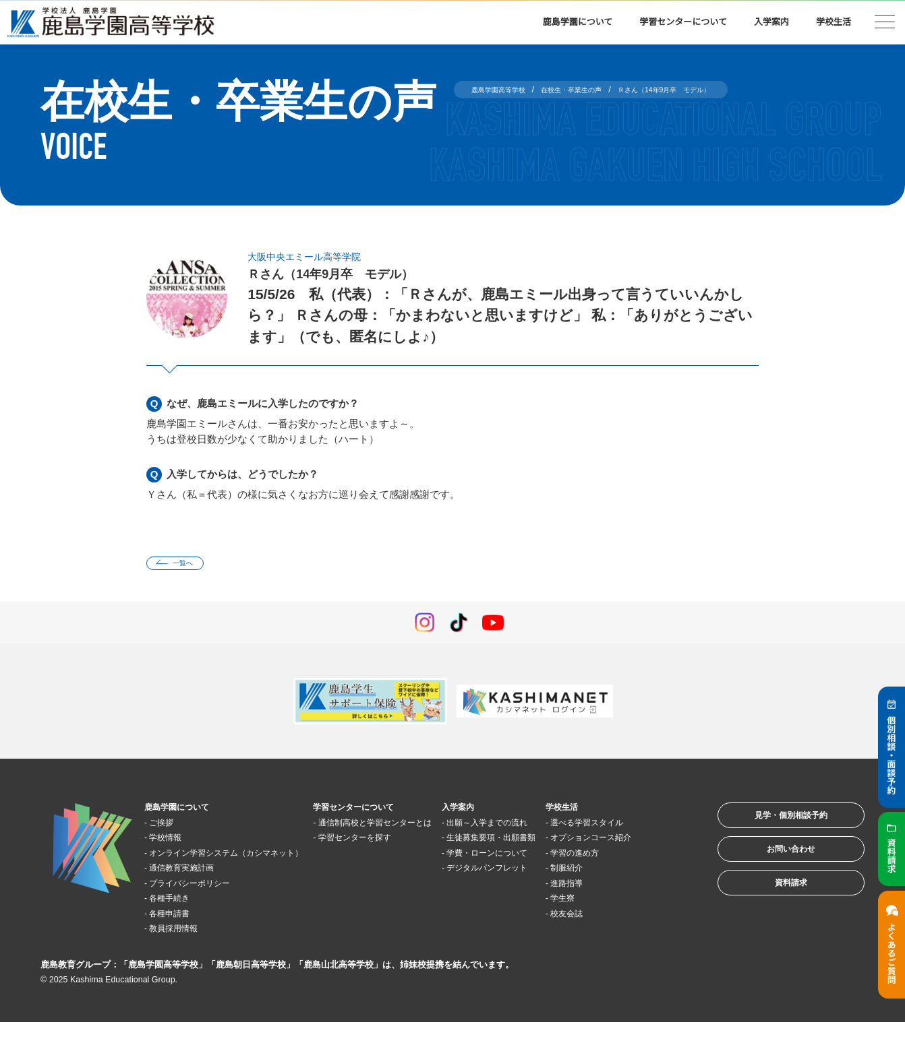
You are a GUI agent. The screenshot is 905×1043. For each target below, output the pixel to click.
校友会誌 (613, 948)
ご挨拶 (169, 827)
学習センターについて (683, 22)
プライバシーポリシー (205, 903)
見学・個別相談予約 (773, 825)
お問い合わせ (772, 867)
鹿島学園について (578, 22)
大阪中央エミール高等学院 (320, 256)
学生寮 (608, 933)
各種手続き (179, 918)
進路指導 (613, 918)
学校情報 (174, 842)
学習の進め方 (623, 887)
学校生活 (833, 22)
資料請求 (773, 909)
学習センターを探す (384, 857)
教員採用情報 (184, 948)
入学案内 (771, 22)
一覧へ (192, 566)
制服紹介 (613, 903)
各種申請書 (179, 933)
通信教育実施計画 (194, 887)
